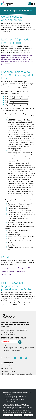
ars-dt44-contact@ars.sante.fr (19, 101)
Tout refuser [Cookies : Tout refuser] (18, 415)
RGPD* (5, 345)
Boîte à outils (6, 275)
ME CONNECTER (29, 3)
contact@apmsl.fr (11, 334)
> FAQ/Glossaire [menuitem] (6, 368)
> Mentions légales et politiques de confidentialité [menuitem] (16, 374)
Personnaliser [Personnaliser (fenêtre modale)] (28, 415)
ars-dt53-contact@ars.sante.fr (18, 105)
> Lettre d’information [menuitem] (8, 371)
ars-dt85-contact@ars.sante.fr (18, 103)
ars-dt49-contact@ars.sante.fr (19, 97)
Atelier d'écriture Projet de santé (13, 271)
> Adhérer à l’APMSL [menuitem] (7, 366)
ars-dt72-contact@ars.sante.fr (18, 99)
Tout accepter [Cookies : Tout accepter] (8, 415)
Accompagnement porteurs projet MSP (16, 268)
